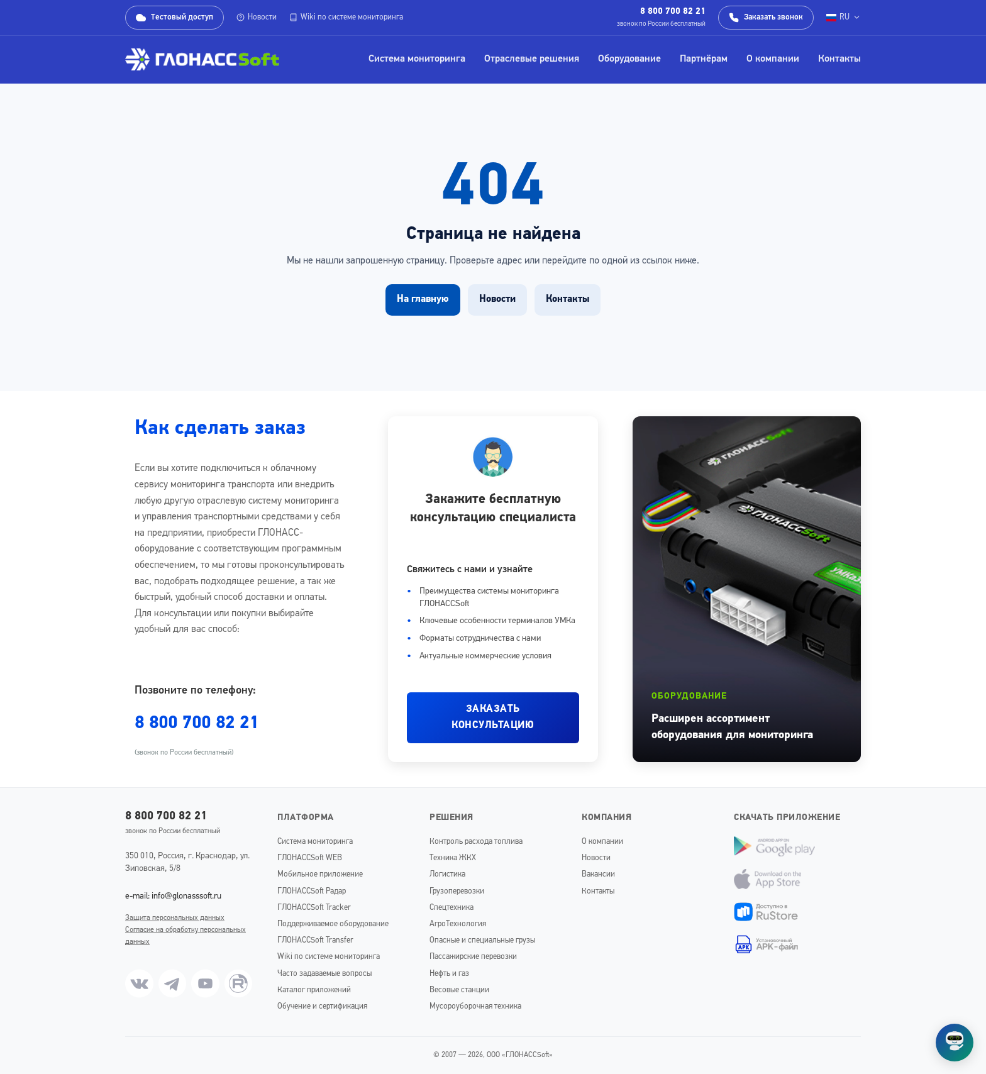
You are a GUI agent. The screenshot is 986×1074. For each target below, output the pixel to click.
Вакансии (598, 874)
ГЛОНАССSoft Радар (311, 891)
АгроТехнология (457, 924)
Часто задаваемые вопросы (324, 974)
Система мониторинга (416, 59)
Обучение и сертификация (322, 1006)
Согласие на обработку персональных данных (185, 936)
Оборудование (629, 59)
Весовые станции (459, 990)
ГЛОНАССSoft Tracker (314, 908)
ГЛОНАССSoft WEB (309, 858)
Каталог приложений (314, 990)
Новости (256, 17)
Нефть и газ (449, 974)
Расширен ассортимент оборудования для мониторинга (732, 727)
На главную (423, 299)
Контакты (839, 59)
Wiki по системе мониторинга (346, 17)
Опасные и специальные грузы (482, 940)
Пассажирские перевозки (473, 957)
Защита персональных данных (174, 918)
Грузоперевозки (456, 891)
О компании (772, 59)
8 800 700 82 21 (673, 11)
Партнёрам (704, 59)
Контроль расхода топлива (476, 842)
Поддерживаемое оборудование (333, 924)
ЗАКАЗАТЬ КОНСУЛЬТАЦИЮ (492, 717)
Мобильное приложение (320, 874)
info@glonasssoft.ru (186, 896)
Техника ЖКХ (452, 858)
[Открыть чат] (954, 1042)
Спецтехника (451, 908)
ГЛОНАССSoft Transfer (315, 940)
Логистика (447, 874)
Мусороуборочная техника (475, 1006)
